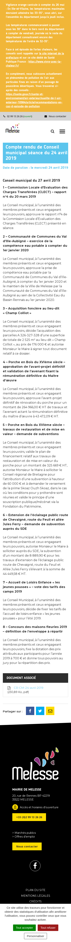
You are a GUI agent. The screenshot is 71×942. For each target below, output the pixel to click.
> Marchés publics (24, 833)
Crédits (35, 901)
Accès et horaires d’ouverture (39, 807)
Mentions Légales (35, 895)
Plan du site (35, 890)
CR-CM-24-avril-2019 (25, 690)
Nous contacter (55, 116)
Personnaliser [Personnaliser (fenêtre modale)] (35, 936)
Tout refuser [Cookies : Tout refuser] (48, 927)
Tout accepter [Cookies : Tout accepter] (24, 927)
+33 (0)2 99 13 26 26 (29, 817)
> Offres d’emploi (23, 836)
